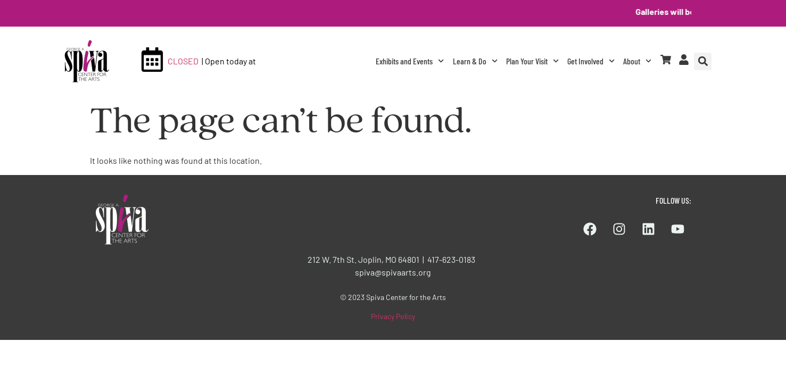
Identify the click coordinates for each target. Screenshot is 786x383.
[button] (702, 61)
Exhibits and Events (410, 61)
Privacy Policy (393, 316)
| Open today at (229, 61)
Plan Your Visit (532, 61)
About (637, 61)
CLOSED (183, 61)
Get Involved (591, 61)
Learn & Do (475, 61)
